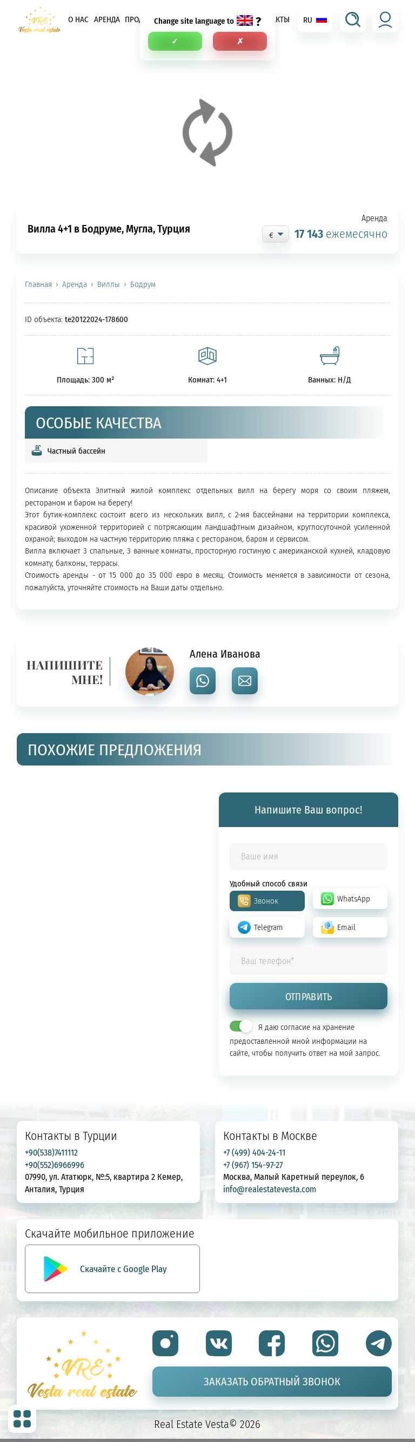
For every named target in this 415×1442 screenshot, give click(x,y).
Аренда (107, 19)
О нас (78, 19)
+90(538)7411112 (51, 1152)
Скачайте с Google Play (123, 1268)
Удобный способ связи (268, 883)
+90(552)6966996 (54, 1164)
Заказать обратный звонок (272, 1381)
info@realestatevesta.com (269, 1189)
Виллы (108, 284)
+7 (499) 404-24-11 (254, 1152)
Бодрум (143, 284)
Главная (38, 284)
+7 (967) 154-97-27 (253, 1164)
